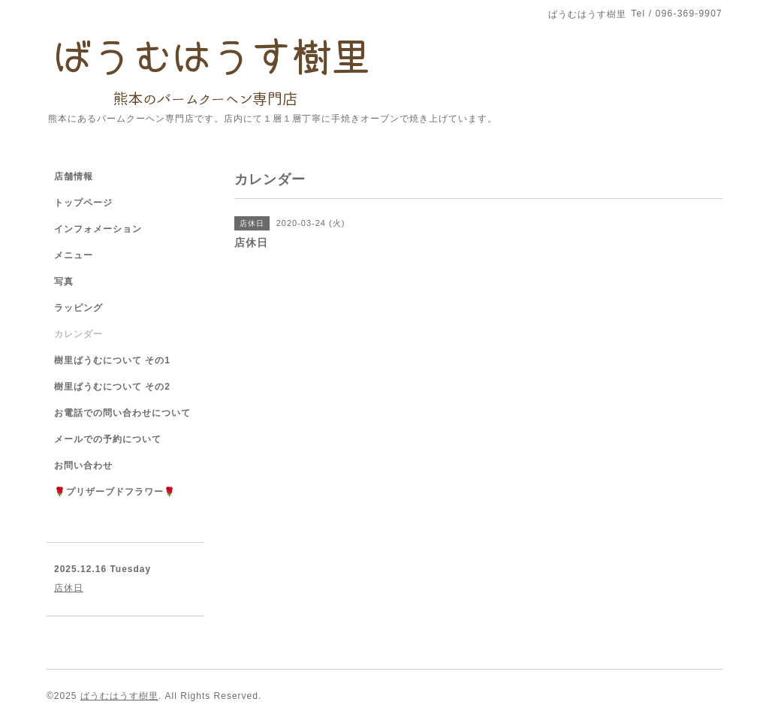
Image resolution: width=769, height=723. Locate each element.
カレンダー (78, 334)
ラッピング (78, 308)
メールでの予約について (107, 439)
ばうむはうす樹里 (119, 696)
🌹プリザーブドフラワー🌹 (115, 492)
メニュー (73, 255)
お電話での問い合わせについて (122, 413)
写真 (64, 281)
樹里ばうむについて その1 (112, 360)
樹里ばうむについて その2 (112, 386)
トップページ (83, 202)
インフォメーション (98, 229)
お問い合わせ (83, 465)
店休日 (68, 588)
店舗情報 (73, 176)
